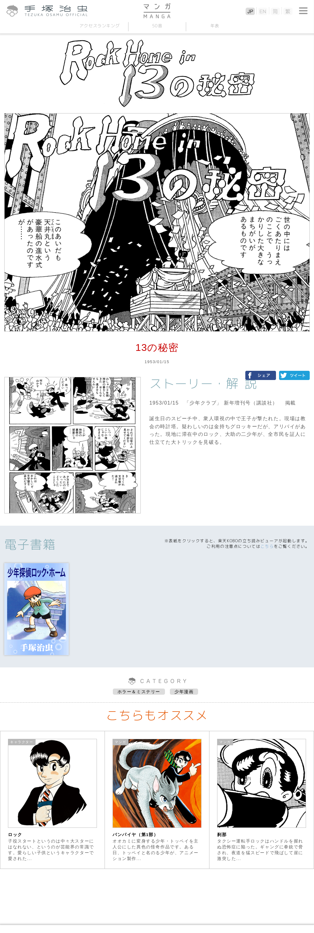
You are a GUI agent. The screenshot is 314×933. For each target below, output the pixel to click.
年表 (214, 26)
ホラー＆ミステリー (138, 691)
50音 (157, 26)
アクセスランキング (99, 26)
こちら (267, 546)
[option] (52, 800)
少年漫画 (183, 691)
